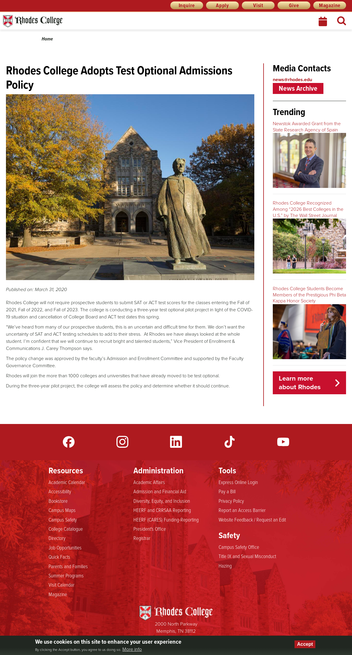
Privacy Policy (231, 501)
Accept (305, 644)
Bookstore (58, 501)
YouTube (283, 442)
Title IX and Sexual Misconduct (247, 556)
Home (47, 38)
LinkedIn (176, 442)
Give (294, 5)
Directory (57, 538)
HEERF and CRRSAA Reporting (162, 510)
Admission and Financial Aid (159, 491)
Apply (222, 5)
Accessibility (60, 491)
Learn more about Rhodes (300, 382)
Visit (258, 5)
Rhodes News (59, 21)
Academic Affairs (149, 482)
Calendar (323, 21)
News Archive (298, 88)
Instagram (122, 442)
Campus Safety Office (239, 547)
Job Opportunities (65, 548)
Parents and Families (68, 566)
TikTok (230, 442)
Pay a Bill (227, 491)
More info (132, 649)
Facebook (69, 442)
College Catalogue (66, 529)
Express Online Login (238, 482)
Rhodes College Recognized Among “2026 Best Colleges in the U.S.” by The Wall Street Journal (308, 209)
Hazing (225, 566)
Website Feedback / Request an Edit (252, 520)
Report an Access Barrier (242, 510)
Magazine (329, 5)
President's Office (149, 529)
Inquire (187, 5)
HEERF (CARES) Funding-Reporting (166, 520)
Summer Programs (66, 575)
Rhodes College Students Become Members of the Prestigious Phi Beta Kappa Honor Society (309, 294)
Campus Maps (62, 510)
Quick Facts (59, 557)
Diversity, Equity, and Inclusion (161, 501)
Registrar (141, 538)
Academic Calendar (67, 482)
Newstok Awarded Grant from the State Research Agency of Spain (307, 126)
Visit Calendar (61, 585)
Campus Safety (63, 520)
